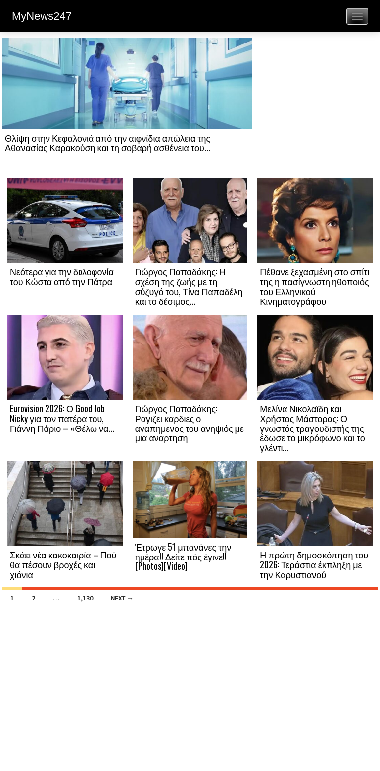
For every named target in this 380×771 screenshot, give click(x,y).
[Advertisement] (315, 107)
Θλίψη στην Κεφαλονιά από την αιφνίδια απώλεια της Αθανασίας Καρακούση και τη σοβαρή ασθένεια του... (107, 142)
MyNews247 (42, 16)
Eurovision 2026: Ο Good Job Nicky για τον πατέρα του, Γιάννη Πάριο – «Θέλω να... (62, 418)
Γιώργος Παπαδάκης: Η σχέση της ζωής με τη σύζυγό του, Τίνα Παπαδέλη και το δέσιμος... (189, 286)
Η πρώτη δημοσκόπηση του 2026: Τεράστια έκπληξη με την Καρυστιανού (314, 564)
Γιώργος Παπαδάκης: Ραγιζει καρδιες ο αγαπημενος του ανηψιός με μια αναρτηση (189, 423)
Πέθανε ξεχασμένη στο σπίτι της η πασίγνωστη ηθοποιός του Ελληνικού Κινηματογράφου (314, 286)
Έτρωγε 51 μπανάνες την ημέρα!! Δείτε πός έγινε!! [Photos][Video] (183, 556)
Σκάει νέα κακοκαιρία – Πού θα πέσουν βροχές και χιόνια (63, 564)
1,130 (85, 598)
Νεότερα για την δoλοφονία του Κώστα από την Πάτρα (62, 276)
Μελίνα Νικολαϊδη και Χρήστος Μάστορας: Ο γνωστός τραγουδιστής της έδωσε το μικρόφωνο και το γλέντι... (312, 428)
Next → (122, 598)
